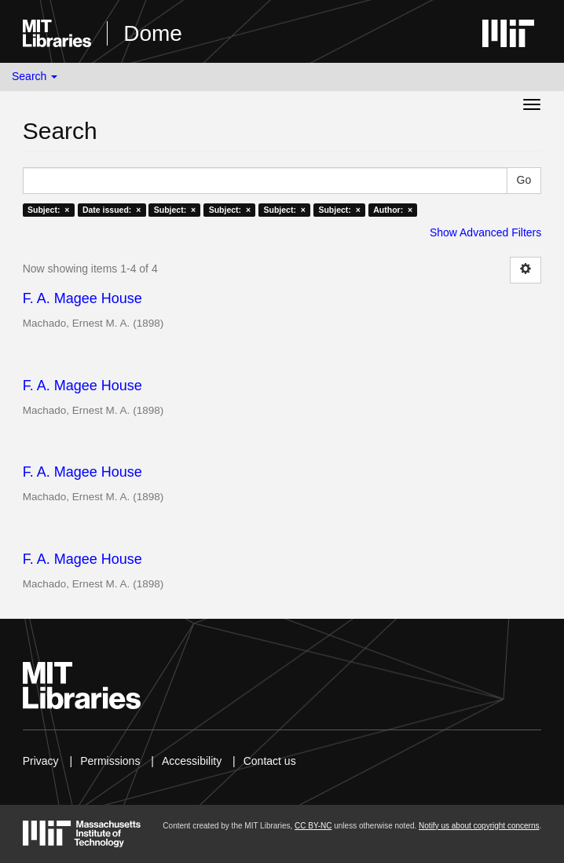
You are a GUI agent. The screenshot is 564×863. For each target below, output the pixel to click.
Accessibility (192, 761)
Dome (152, 33)
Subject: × (48, 209)
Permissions (110, 761)
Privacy (41, 761)
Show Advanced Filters (485, 232)
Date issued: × (111, 209)
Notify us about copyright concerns (479, 825)
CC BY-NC (313, 825)
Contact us (270, 761)
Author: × (392, 209)
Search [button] (34, 76)
